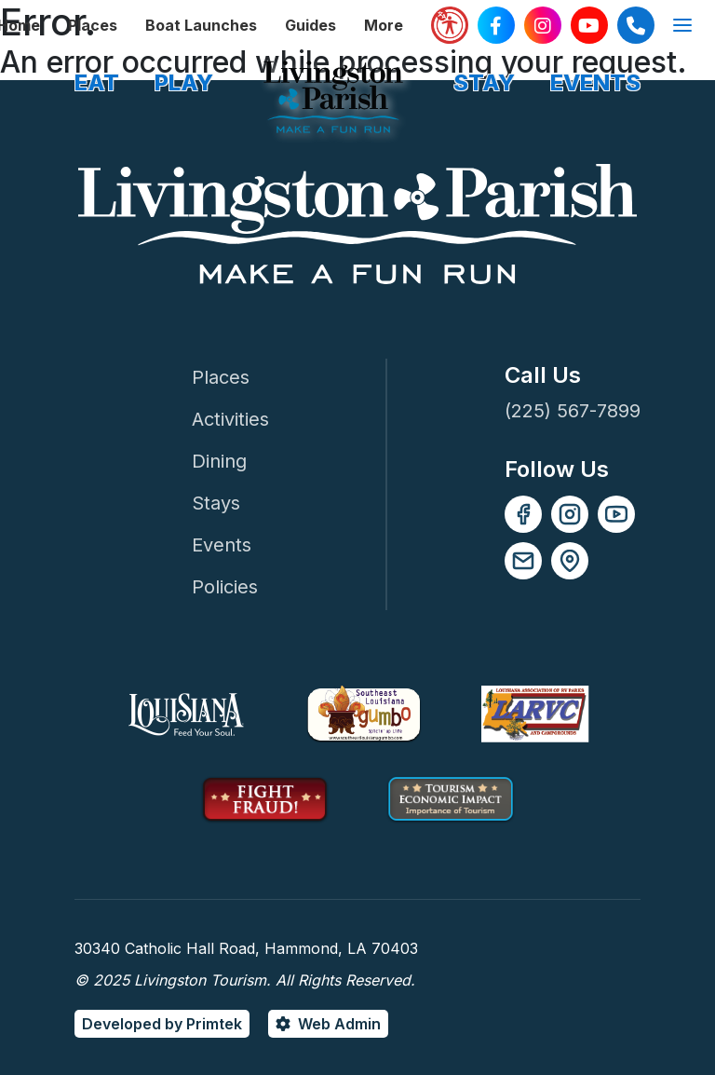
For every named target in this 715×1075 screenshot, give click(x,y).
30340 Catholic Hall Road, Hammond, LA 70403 (246, 948)
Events (221, 545)
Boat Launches (201, 25)
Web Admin (339, 1023)
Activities (230, 419)
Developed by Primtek (162, 1023)
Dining (219, 461)
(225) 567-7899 (573, 411)
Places (92, 25)
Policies (225, 587)
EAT (96, 82)
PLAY (184, 82)
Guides (310, 25)
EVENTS (595, 82)
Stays (216, 503)
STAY (484, 82)
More (383, 25)
